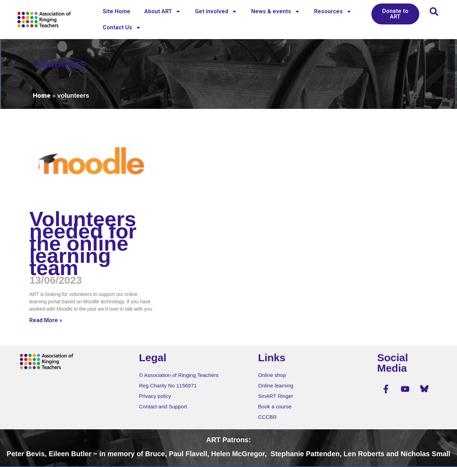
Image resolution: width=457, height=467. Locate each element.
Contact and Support (163, 406)
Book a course (275, 406)
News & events (275, 11)
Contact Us (122, 27)
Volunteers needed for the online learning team (83, 243)
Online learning (275, 385)
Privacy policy (155, 396)
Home (41, 95)
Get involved (216, 11)
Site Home (116, 11)
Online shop (272, 375)
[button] (434, 11)
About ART (162, 11)
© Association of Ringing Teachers (179, 375)
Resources (333, 11)
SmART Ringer (275, 396)
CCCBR (267, 417)
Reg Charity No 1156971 (168, 385)
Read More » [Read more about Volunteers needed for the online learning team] (45, 320)
